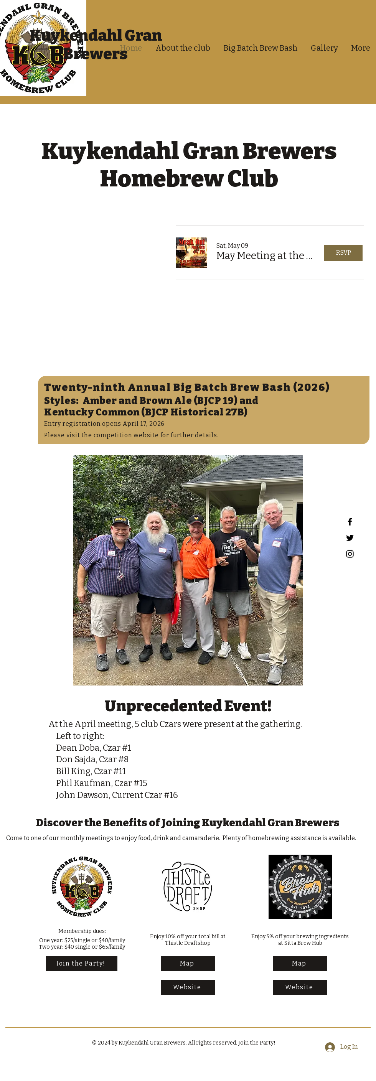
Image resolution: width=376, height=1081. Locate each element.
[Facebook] (350, 522)
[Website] (188, 987)
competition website (126, 435)
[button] (266, 256)
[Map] (188, 963)
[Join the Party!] (81, 963)
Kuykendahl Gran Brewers (96, 44)
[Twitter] (350, 538)
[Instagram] (350, 554)
